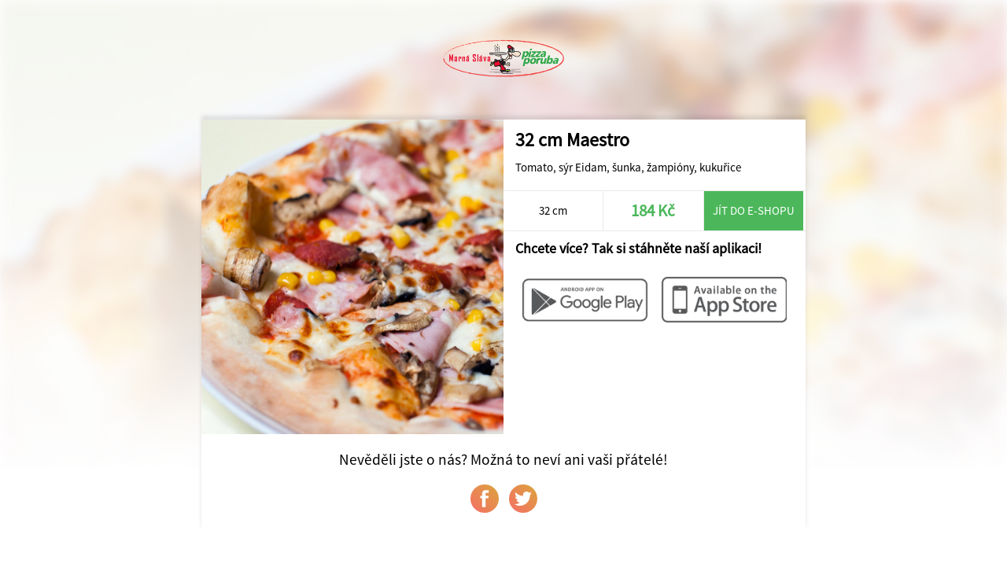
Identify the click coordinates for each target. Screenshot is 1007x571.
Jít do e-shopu (754, 210)
